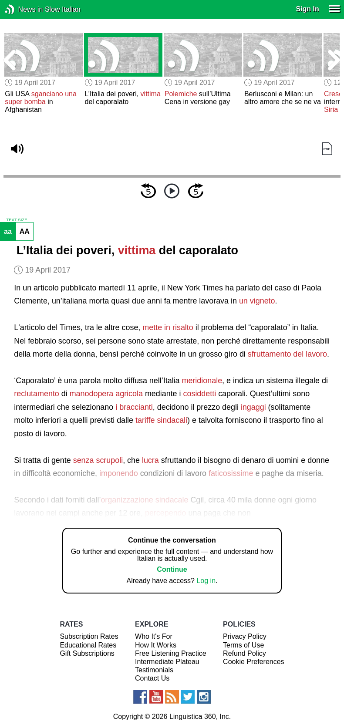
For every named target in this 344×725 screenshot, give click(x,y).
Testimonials (154, 670)
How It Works (155, 645)
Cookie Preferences (253, 661)
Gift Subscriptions (87, 653)
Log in (206, 580)
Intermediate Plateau (167, 661)
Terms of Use (243, 645)
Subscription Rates (89, 636)
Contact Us (152, 678)
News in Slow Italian (22, 9)
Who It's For (153, 636)
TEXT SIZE (16, 220)
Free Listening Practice (170, 653)
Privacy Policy (244, 636)
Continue (172, 569)
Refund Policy (244, 653)
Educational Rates (88, 645)
